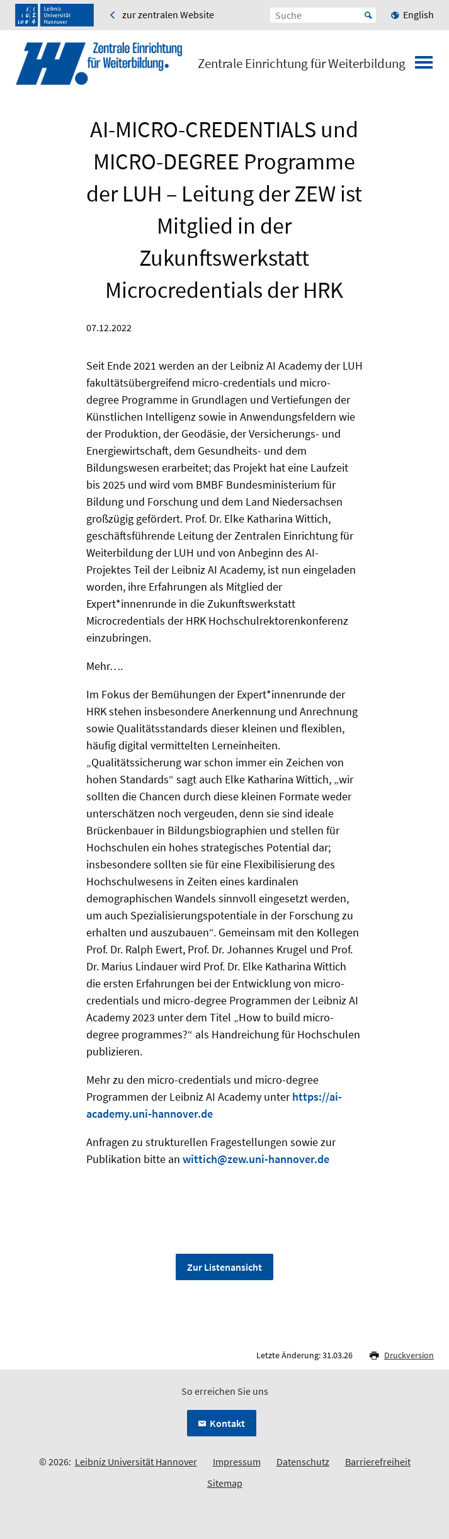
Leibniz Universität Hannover (136, 1461)
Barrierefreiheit (378, 1461)
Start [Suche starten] (368, 15)
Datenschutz (302, 1461)
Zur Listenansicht (224, 1267)
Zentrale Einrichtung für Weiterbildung (302, 63)
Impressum (237, 1461)
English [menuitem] (418, 14)
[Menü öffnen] (424, 66)
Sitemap (224, 1483)
